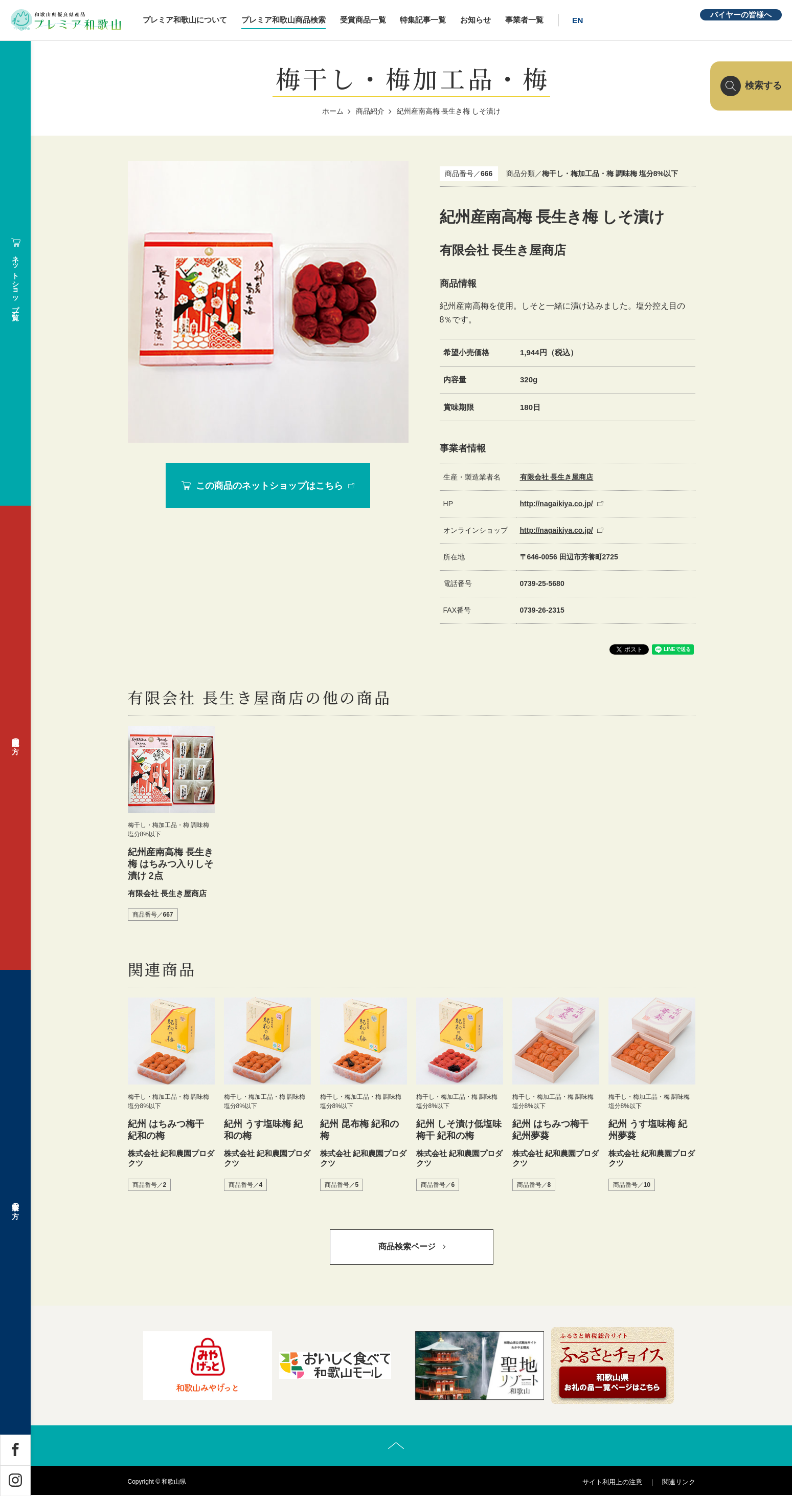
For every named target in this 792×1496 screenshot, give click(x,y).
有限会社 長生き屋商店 (557, 477)
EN (580, 20)
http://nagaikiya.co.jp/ (556, 504)
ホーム (333, 111)
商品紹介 (370, 111)
